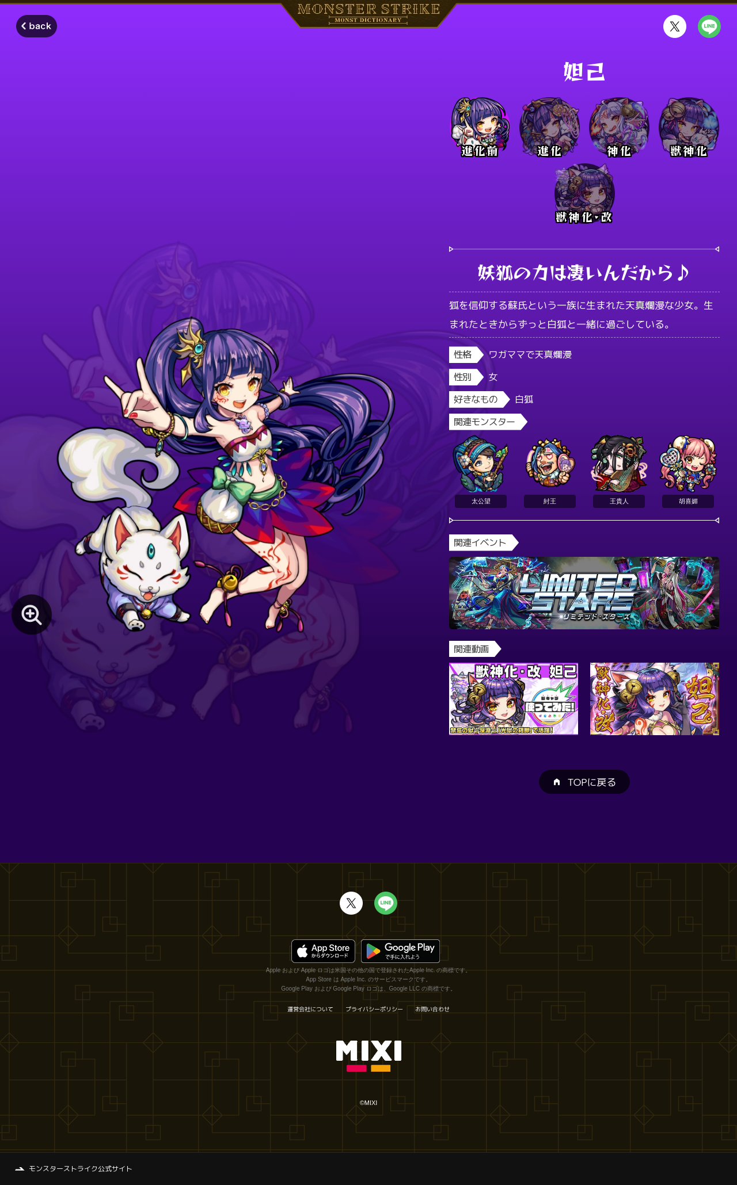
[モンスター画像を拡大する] (32, 614)
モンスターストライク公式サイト (80, 1168)
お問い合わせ (432, 1009)
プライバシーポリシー (374, 1009)
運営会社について (310, 1009)
